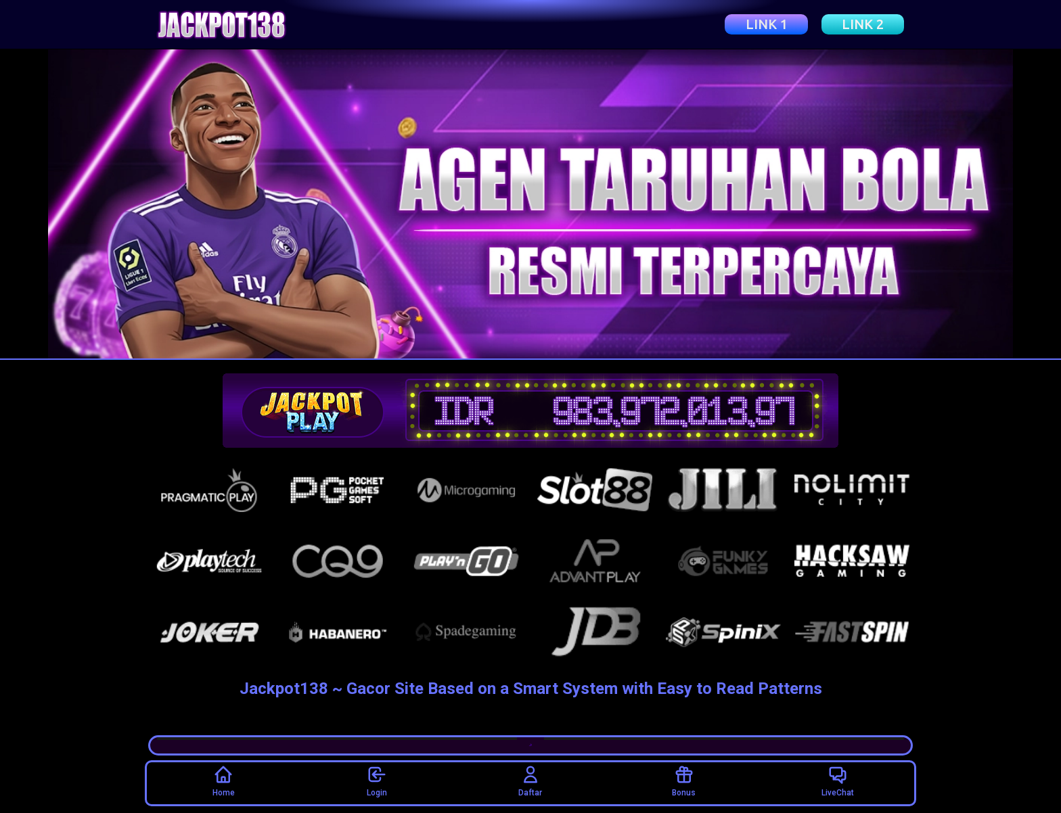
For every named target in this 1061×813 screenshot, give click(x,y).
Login (377, 780)
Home (223, 780)
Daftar (530, 780)
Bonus (684, 780)
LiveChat (837, 780)
